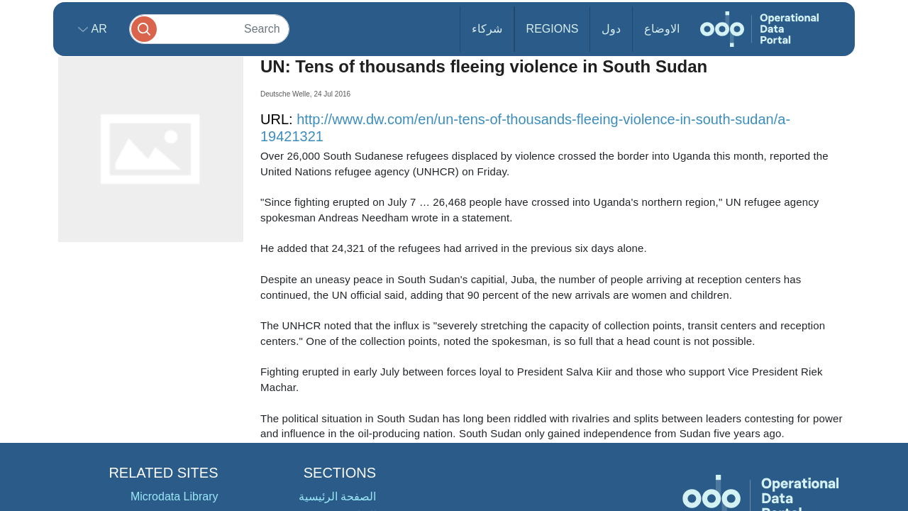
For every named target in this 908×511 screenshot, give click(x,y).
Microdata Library (174, 496)
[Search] (209, 28)
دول (611, 29)
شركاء (487, 29)
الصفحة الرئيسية (337, 496)
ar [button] (97, 29)
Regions (552, 29)
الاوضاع (662, 29)
